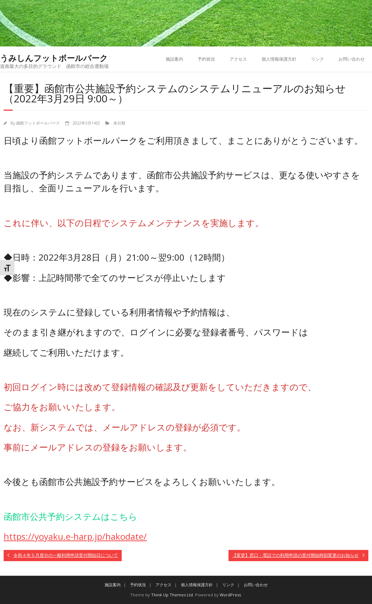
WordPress (230, 594)
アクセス (238, 59)
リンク (317, 59)
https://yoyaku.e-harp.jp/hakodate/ (75, 536)
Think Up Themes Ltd (172, 594)
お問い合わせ (352, 59)
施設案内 (174, 59)
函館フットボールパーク (38, 123)
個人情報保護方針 (279, 59)
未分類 (119, 123)
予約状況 (206, 59)
